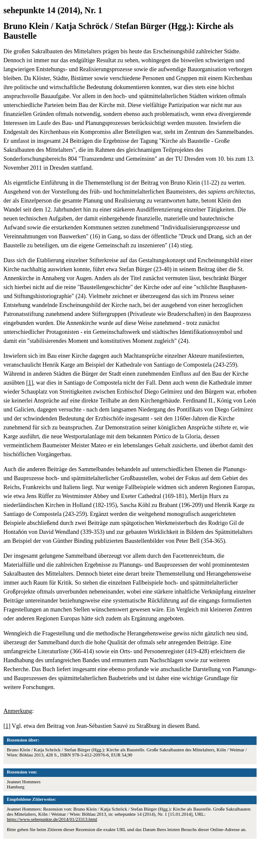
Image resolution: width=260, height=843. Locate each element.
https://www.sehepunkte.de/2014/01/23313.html (52, 819)
